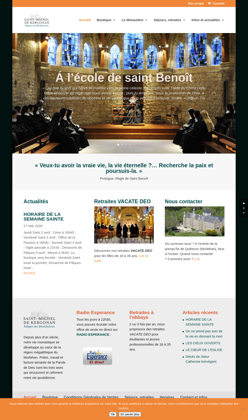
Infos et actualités (205, 20)
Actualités (36, 201)
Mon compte (196, 3)
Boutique (104, 20)
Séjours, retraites (167, 20)
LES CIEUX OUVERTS (203, 343)
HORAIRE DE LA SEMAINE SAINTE (44, 216)
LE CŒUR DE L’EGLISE (204, 350)
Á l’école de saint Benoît (124, 84)
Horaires (167, 397)
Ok (113, 414)
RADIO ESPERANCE (92, 334)
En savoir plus (130, 414)
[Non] (242, 409)
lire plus (29, 273)
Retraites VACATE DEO (122, 201)
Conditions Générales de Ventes (91, 397)
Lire (127, 118)
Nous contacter (183, 201)
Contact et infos (193, 397)
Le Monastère (133, 20)
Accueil (85, 20)
